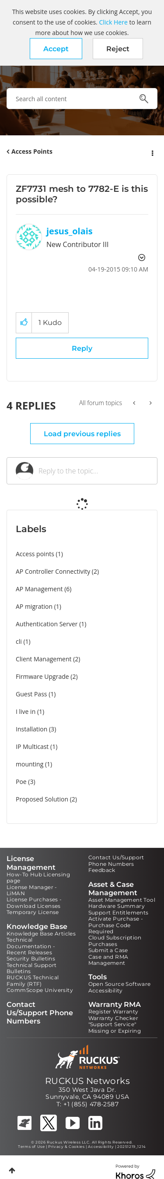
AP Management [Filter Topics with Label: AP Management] (39, 589)
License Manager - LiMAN (32, 890)
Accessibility (105, 990)
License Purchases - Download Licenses (34, 902)
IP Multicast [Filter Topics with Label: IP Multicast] (32, 746)
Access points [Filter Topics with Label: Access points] (35, 554)
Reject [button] (117, 49)
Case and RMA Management (108, 959)
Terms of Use (31, 1146)
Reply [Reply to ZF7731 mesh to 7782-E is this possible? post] (82, 348)
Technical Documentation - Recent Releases (31, 946)
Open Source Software (119, 984)
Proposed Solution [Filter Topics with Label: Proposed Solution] (42, 799)
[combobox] (82, 98)
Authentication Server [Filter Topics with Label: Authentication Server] (46, 624)
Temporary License (33, 912)
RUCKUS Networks (87, 1081)
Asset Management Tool (121, 900)
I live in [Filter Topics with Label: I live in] (25, 711)
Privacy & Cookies (66, 1146)
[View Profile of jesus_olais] (69, 231)
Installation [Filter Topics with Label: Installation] (31, 729)
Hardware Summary (116, 906)
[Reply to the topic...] (93, 471)
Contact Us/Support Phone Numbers (116, 860)
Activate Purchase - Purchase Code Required (115, 925)
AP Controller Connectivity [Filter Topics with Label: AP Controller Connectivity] (53, 571)
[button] (56, 48)
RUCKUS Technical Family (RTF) (33, 980)
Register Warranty (113, 1011)
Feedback (101, 870)
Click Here (113, 22)
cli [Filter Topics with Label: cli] (19, 641)
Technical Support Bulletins (32, 968)
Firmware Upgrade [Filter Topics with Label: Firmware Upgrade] (42, 676)
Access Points (31, 151)
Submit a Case (108, 950)
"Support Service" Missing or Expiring (114, 1027)
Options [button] (151, 152)
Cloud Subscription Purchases (115, 940)
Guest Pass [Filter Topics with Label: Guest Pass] (31, 694)
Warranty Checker (113, 1018)
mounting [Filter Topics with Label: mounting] (29, 764)
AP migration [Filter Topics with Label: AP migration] (34, 606)
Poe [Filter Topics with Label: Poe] (21, 781)
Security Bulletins (31, 958)
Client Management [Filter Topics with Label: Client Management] (44, 659)
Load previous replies (82, 434)
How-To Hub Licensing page (38, 877)
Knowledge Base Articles (41, 933)
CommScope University (40, 990)
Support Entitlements (118, 912)
